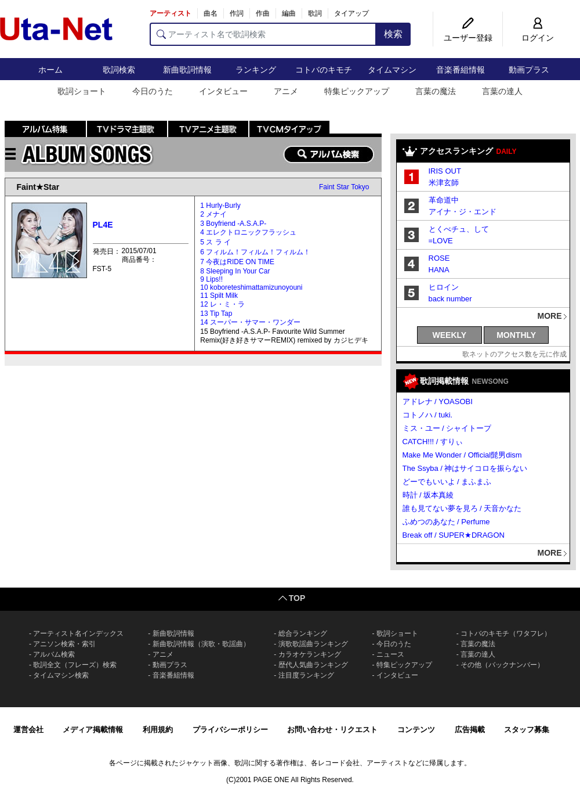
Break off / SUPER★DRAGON (454, 535)
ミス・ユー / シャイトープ (447, 428)
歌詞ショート (81, 91)
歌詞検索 (119, 69)
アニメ (286, 91)
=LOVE (441, 240)
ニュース (390, 654)
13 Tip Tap (216, 313)
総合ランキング (302, 633)
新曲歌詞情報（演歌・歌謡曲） (201, 644)
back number (450, 298)
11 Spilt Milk (219, 295)
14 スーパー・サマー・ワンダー (250, 322)
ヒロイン (444, 287)
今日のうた (152, 91)
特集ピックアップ (356, 91)
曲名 (210, 13)
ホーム (50, 69)
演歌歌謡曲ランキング (313, 644)
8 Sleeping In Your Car (235, 271)
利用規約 (158, 729)
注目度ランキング (306, 675)
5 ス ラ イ (215, 242)
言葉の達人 (502, 91)
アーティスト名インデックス (78, 633)
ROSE (439, 258)
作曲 (263, 13)
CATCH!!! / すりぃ (433, 441)
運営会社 (28, 729)
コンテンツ (416, 729)
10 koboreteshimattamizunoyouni (251, 287)
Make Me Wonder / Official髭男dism (462, 455)
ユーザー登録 (468, 37)
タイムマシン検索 (61, 675)
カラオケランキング (309, 654)
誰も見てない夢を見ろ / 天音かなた (462, 508)
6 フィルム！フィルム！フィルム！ (255, 252)
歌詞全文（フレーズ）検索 (75, 665)
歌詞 (315, 13)
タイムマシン (392, 69)
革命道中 (444, 200)
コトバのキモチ (323, 69)
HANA (439, 269)
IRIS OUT (445, 171)
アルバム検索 (54, 654)
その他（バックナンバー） (502, 665)
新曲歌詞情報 (187, 69)
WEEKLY (450, 335)
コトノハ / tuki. (428, 414)
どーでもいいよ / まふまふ (447, 481)
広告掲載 (470, 729)
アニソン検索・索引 (64, 644)
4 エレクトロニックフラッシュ (248, 232)
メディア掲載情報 (93, 729)
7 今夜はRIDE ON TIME (237, 262)
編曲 (289, 13)
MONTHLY (516, 335)
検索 (393, 34)
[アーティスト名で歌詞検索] (263, 34)
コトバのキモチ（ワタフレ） (506, 633)
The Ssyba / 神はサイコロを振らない (465, 468)
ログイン (537, 37)
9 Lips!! (211, 279)
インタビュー (223, 91)
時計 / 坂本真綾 (428, 495)
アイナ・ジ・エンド (462, 211)
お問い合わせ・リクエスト (332, 729)
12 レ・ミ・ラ (222, 304)
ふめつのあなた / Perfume (446, 521)
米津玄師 (444, 182)
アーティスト (170, 13)
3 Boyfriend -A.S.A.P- (233, 223)
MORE (550, 316)
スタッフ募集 (526, 729)
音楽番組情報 (460, 69)
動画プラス (529, 69)
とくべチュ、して (459, 229)
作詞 (237, 13)
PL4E (103, 224)
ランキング (255, 69)
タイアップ (351, 13)
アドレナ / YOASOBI (438, 401)
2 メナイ (213, 214)
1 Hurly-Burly (220, 205)
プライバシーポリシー (230, 729)
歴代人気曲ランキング (313, 665)
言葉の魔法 (435, 91)
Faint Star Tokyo (344, 187)
